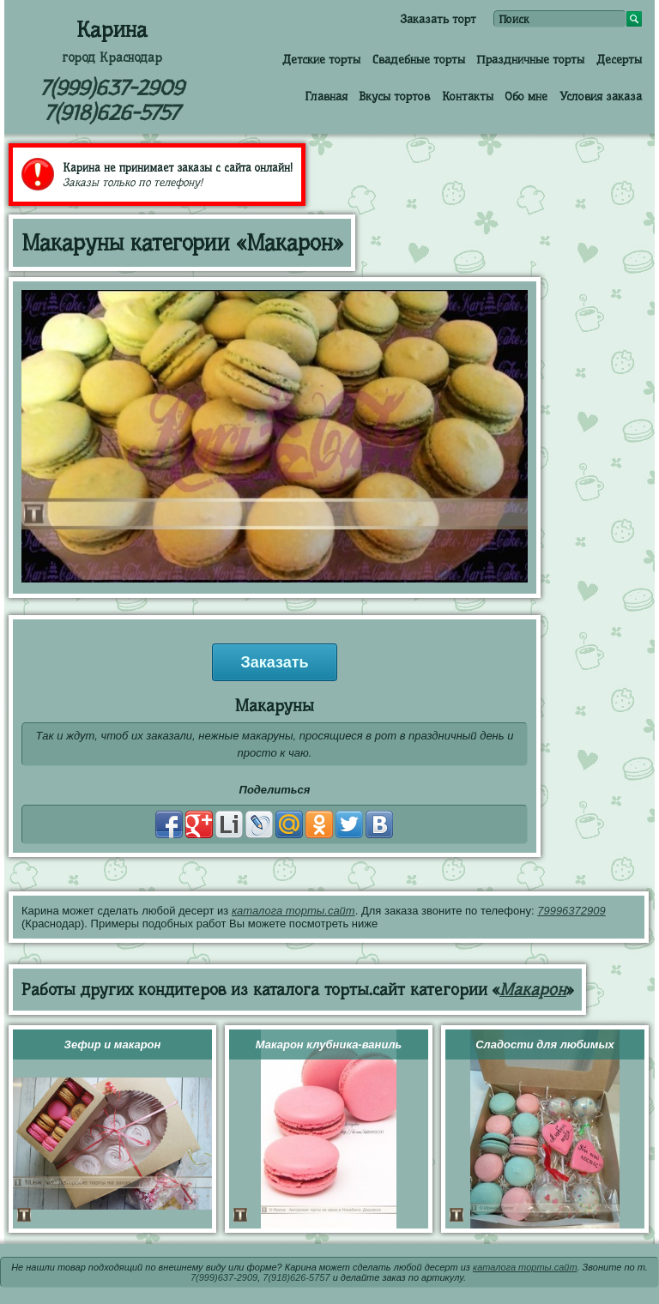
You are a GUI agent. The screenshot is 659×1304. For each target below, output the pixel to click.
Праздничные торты (530, 59)
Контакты (467, 96)
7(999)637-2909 (111, 87)
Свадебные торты (418, 59)
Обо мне (526, 96)
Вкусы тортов (394, 96)
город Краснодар (112, 57)
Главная (326, 96)
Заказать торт (438, 19)
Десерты (619, 59)
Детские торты (321, 59)
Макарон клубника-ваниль (329, 1044)
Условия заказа (600, 96)
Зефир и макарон (112, 1044)
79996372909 (571, 910)
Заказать (274, 662)
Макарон (532, 989)
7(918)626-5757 (111, 112)
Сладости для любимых (544, 1044)
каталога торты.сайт (293, 910)
